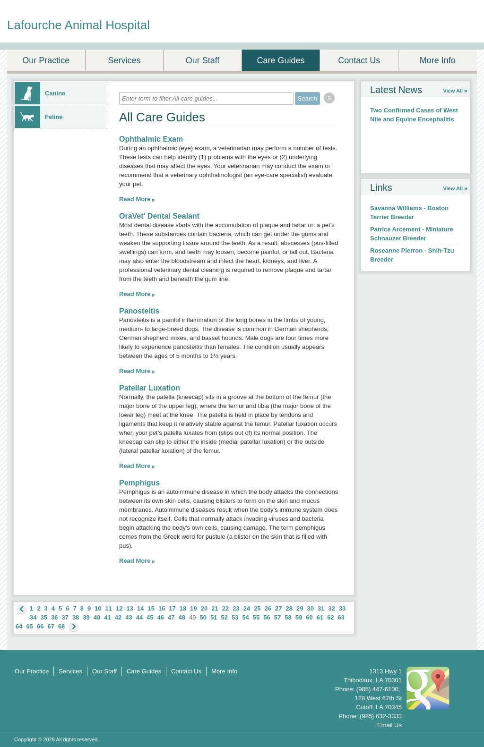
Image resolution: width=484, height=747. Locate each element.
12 (119, 608)
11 (108, 608)
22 (225, 608)
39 (86, 617)
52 (224, 617)
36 (54, 617)
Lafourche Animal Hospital (78, 25)
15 (150, 608)
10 (98, 608)
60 (309, 617)
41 (107, 617)
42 (118, 617)
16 (161, 608)
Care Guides (281, 60)
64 (19, 626)
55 (256, 617)
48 (182, 617)
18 (183, 608)
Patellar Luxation (149, 388)
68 (61, 626)
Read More (134, 199)
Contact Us (359, 60)
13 (130, 608)
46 (160, 617)
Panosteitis (139, 311)
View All (453, 90)
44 (139, 617)
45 (150, 617)
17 (172, 608)
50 (203, 617)
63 (341, 617)
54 (245, 617)
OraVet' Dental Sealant (159, 216)
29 (299, 608)
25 (257, 608)
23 (236, 608)
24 (246, 608)
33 (342, 608)
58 (288, 617)
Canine (40, 93)
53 (235, 617)
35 (43, 617)
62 (330, 617)
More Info (438, 60)
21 (214, 608)
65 (29, 626)
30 (310, 608)
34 (33, 617)
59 (298, 617)
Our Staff (203, 60)
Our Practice (45, 60)
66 (40, 626)
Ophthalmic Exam (151, 139)
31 (321, 608)
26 (268, 608)
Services (124, 60)
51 (213, 617)
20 (204, 608)
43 (128, 617)
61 (320, 617)
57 (277, 617)
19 (193, 608)
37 (64, 617)
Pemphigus (139, 483)
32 (331, 608)
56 (266, 617)
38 (75, 617)
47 (171, 617)
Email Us (389, 725)
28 (289, 608)
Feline (39, 117)
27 (278, 608)
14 (140, 608)
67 (50, 626)
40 (97, 617)
